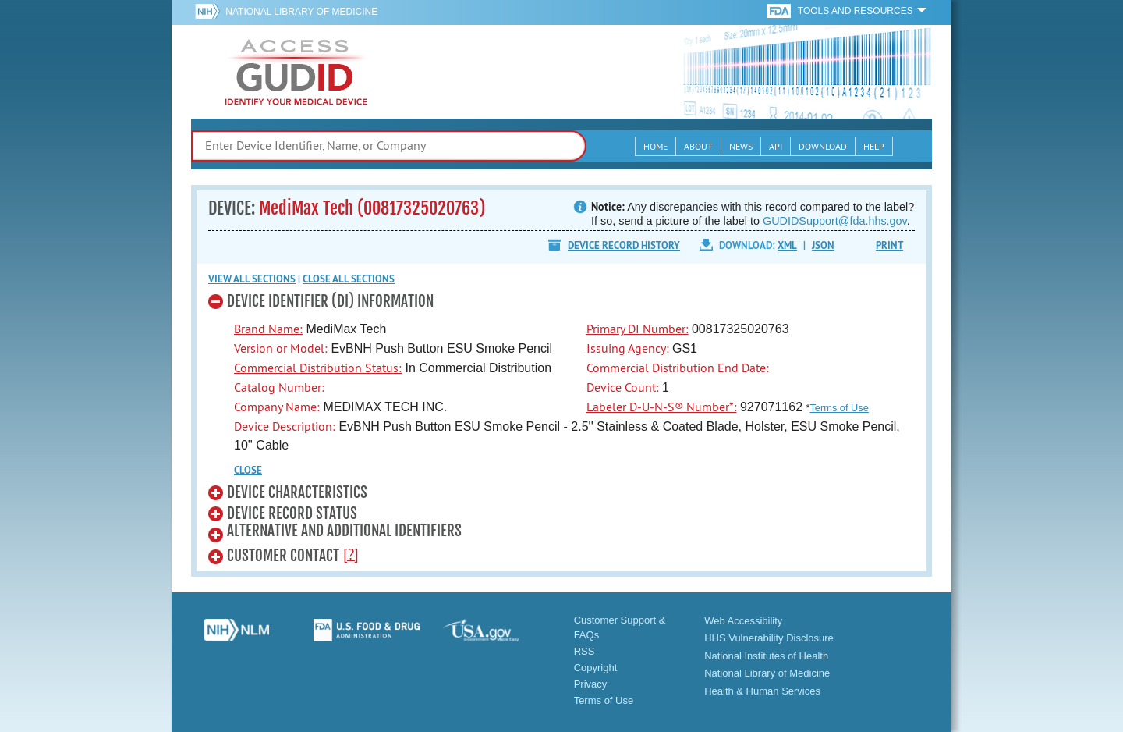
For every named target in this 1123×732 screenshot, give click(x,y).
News (741, 146)
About (698, 146)
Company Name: (277, 406)
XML (787, 245)
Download (823, 146)
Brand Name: (268, 328)
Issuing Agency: (627, 348)
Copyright (596, 667)
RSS (584, 651)
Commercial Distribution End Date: (677, 367)
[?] (351, 554)
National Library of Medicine (301, 11)
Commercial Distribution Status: (318, 367)
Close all (349, 279)
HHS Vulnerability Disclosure (769, 638)
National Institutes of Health (766, 656)
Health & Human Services (762, 691)
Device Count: (622, 387)
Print (889, 245)
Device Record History (624, 245)
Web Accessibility (743, 621)
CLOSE (248, 470)
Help (873, 146)
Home (655, 146)
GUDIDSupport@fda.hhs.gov (835, 221)
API (775, 146)
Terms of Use (838, 408)
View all (252, 279)
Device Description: (284, 426)
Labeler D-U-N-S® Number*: (661, 406)
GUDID (296, 72)
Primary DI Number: (637, 328)
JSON (823, 245)
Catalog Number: (279, 387)
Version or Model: (281, 348)
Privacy (591, 684)
